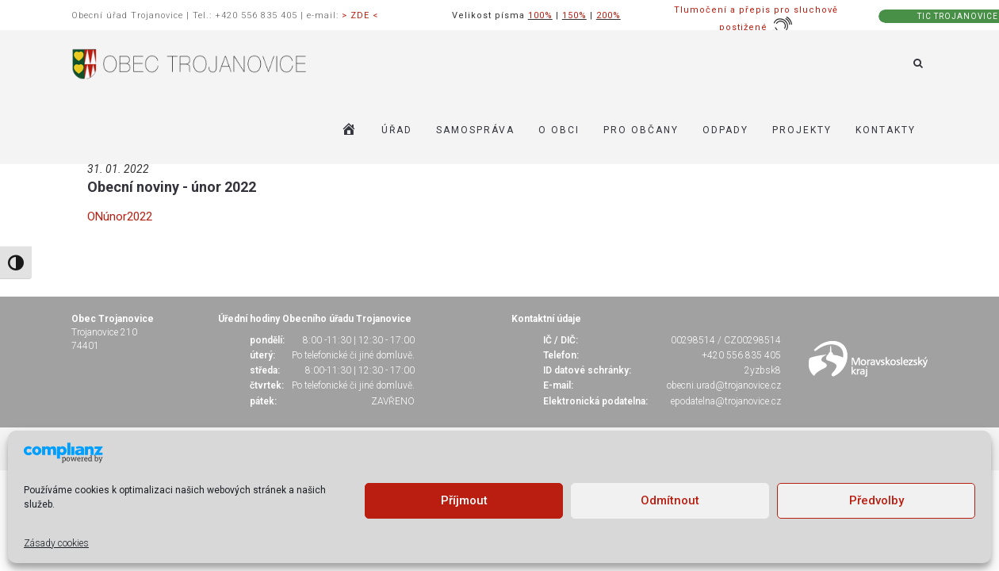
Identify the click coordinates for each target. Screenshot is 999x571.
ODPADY (725, 130)
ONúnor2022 (119, 216)
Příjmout (464, 500)
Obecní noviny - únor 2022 (171, 186)
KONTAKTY (885, 130)
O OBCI (559, 130)
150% (574, 15)
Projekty (802, 130)
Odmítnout (670, 500)
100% (540, 15)
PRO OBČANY (641, 130)
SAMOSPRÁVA (475, 130)
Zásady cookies (56, 543)
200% (608, 15)
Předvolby (876, 500)
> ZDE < (360, 15)
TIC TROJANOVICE (957, 16)
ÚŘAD (396, 130)
